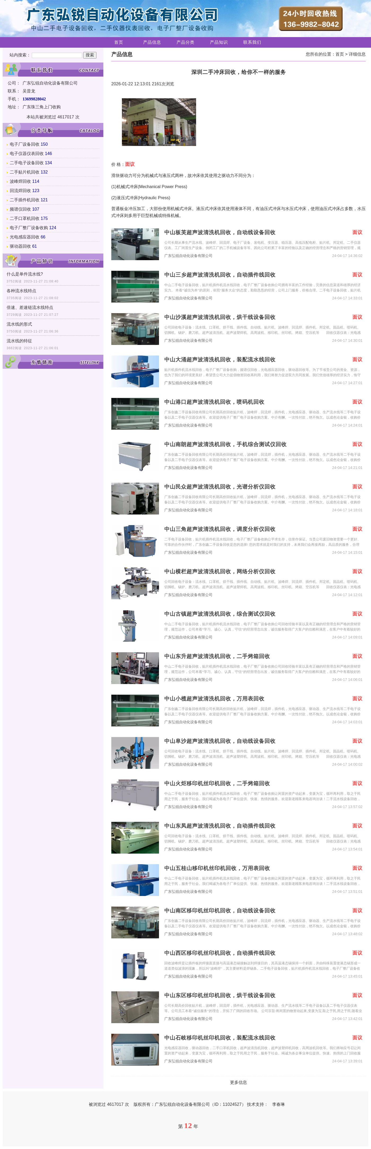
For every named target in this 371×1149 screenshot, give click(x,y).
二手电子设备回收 (27, 163)
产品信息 (152, 42)
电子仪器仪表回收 (27, 153)
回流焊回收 (20, 190)
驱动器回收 (20, 246)
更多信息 (238, 1082)
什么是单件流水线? (25, 274)
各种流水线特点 (21, 291)
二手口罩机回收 (24, 218)
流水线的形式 (19, 324)
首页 (118, 42)
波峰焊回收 (20, 181)
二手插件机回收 (24, 200)
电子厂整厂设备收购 (29, 227)
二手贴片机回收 (24, 172)
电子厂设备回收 (24, 144)
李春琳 (278, 1104)
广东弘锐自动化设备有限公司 (188, 256)
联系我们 (252, 42)
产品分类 (185, 42)
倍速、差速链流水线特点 (30, 307)
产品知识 (219, 42)
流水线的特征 (19, 341)
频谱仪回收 (20, 209)
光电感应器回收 (24, 237)
